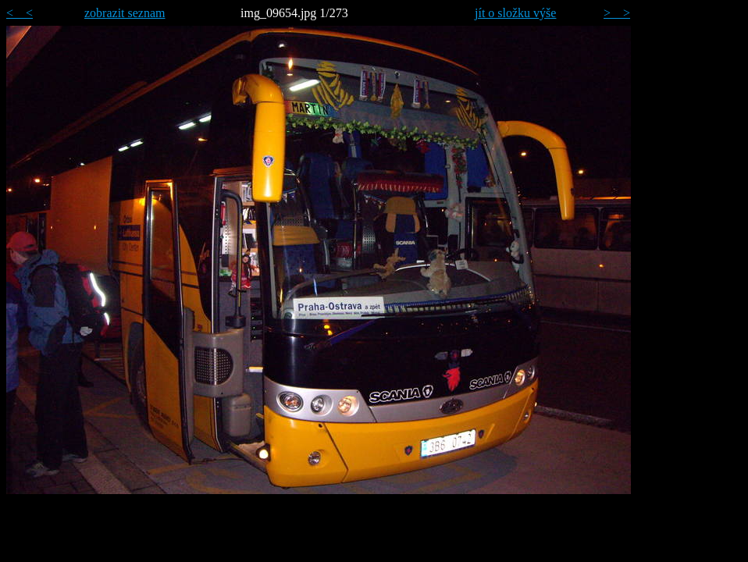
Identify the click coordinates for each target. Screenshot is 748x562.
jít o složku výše (515, 13)
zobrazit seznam (125, 13)
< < (19, 13)
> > (617, 13)
